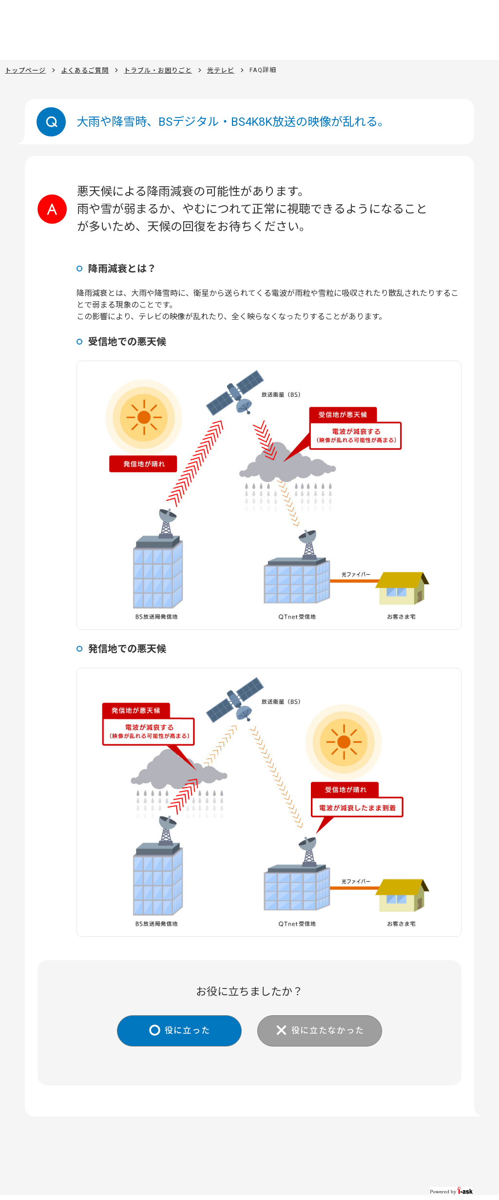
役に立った (184, 1031)
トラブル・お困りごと (158, 70)
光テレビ (220, 70)
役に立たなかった (330, 1031)
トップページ (25, 70)
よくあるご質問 (85, 70)
